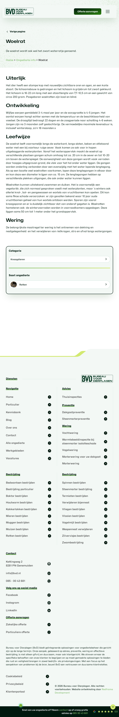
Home (9, 60)
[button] (107, 11)
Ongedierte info (26, 60)
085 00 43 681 (80, 713)
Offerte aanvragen (87, 11)
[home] (19, 11)
